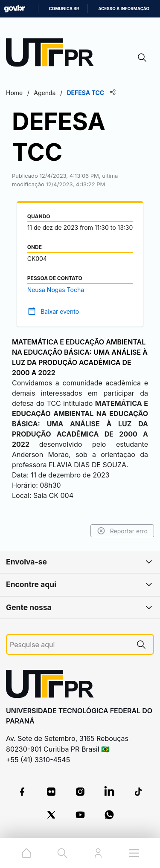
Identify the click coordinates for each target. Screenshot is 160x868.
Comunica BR (64, 8)
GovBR (14, 9)
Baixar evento (60, 311)
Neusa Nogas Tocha (55, 289)
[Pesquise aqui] (69, 644)
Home (14, 92)
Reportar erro (122, 531)
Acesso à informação (123, 8)
